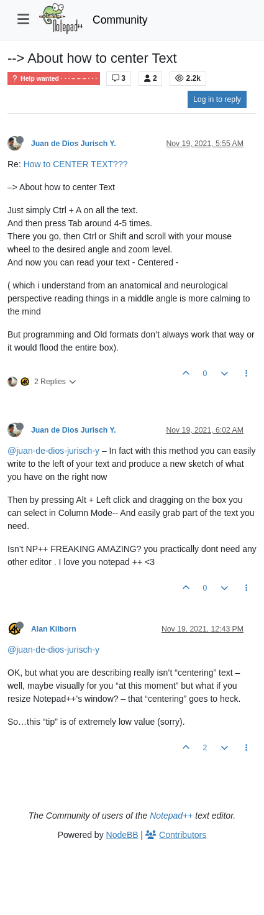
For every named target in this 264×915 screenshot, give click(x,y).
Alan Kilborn (53, 629)
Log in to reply (217, 99)
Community (120, 20)
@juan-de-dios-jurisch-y (53, 451)
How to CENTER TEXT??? (76, 164)
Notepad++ (171, 816)
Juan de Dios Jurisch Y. (73, 143)
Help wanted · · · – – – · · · (54, 79)
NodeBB (122, 835)
